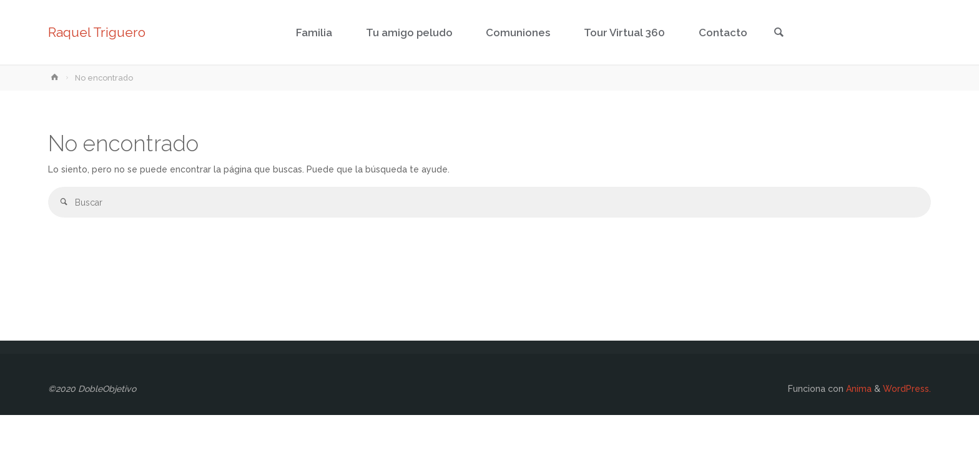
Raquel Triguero (96, 32)
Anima (858, 389)
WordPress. (907, 389)
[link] (778, 33)
